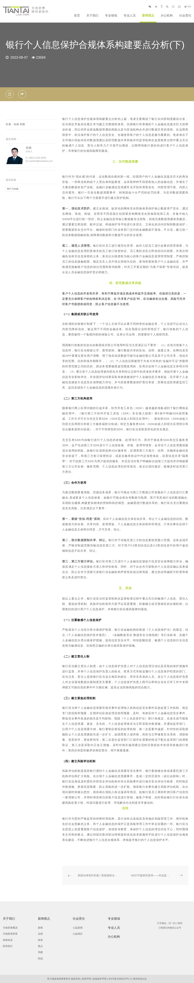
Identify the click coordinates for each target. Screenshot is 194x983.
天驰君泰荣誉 (10, 933)
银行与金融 (12, 188)
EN (188, 6)
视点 (40, 946)
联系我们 (8, 946)
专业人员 (130, 15)
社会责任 (185, 15)
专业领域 (111, 15)
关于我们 (92, 15)
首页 (77, 15)
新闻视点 (148, 15)
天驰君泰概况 (10, 927)
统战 (40, 958)
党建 (40, 952)
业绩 (40, 933)
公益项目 (78, 933)
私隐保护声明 (99, 978)
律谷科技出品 (140, 978)
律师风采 (8, 940)
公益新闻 (78, 927)
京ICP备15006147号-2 (119, 978)
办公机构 (167, 15)
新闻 (40, 927)
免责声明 (86, 978)
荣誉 (40, 940)
